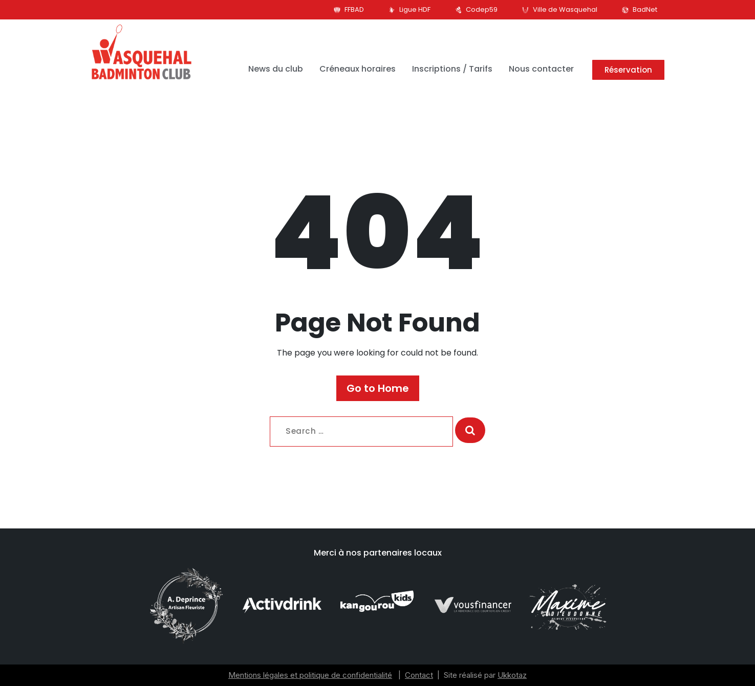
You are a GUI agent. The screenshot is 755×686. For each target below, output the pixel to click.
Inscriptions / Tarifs (452, 69)
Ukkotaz (512, 675)
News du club (275, 69)
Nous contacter (541, 69)
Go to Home (378, 388)
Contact (419, 675)
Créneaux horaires (357, 69)
